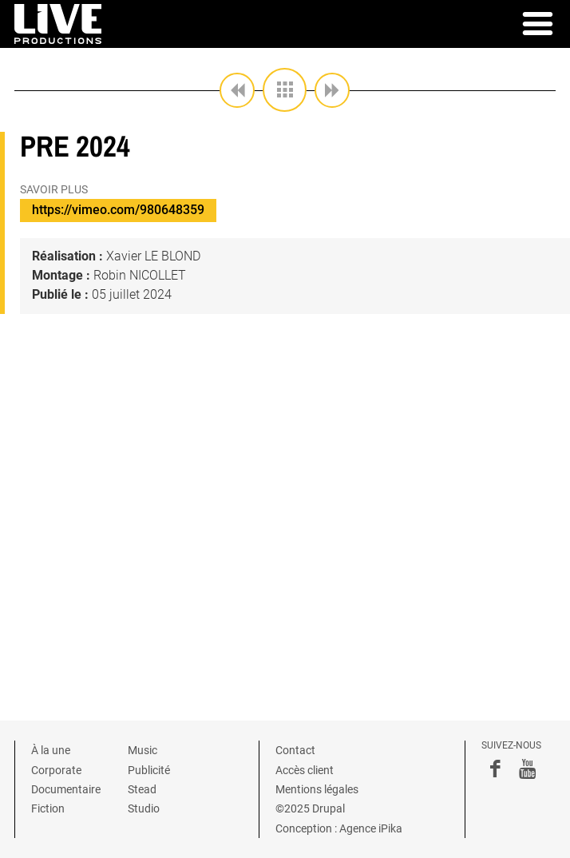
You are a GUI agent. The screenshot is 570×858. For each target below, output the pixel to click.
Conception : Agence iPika (338, 828)
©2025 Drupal (310, 808)
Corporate (56, 770)
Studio (144, 808)
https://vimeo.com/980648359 (118, 209)
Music (142, 750)
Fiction (48, 808)
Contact (295, 750)
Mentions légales (316, 789)
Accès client (304, 770)
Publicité (149, 770)
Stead (142, 789)
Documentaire (66, 789)
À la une (50, 750)
